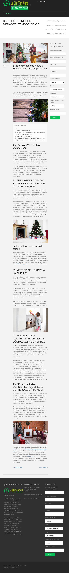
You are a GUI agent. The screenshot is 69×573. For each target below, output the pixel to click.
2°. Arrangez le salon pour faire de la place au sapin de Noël (30, 133)
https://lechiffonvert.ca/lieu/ (31, 497)
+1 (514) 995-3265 (58, 47)
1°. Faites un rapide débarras (22, 131)
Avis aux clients (7, 69)
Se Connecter (41, 1)
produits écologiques (21, 263)
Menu (7, 13)
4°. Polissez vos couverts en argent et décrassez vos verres (30, 138)
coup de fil (30, 456)
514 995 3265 (21, 8)
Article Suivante (43, 466)
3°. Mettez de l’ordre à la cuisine (23, 136)
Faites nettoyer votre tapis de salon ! (25, 134)
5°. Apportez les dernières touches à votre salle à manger (29, 140)
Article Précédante (17, 466)
